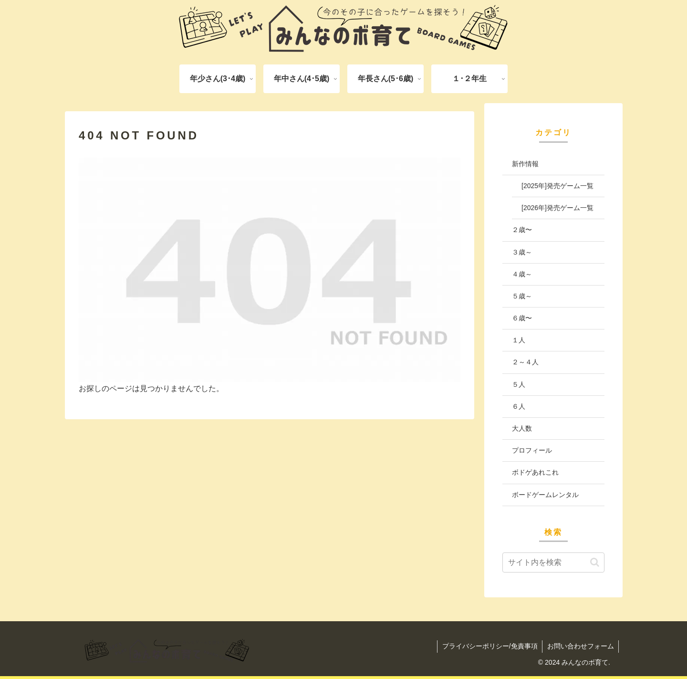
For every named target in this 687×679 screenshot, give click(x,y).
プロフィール (532, 450)
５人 (518, 384)
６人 (518, 406)
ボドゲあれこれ (535, 472)
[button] (594, 562)
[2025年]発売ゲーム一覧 (557, 186)
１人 (518, 340)
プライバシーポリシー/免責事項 (489, 646)
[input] (553, 562)
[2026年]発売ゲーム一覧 (557, 208)
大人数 (522, 428)
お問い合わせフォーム (580, 646)
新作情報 (525, 164)
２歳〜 (522, 229)
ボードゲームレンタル (545, 495)
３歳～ (522, 252)
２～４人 (525, 362)
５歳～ (522, 296)
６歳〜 (522, 318)
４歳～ (522, 274)
